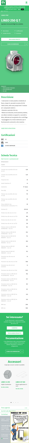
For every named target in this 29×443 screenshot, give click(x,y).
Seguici (3, 419)
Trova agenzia (14, 408)
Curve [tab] (3, 164)
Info (19, 9)
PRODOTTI (3, 86)
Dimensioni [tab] (4, 162)
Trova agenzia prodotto (14, 39)
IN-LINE (4, 91)
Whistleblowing (5, 420)
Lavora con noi (9, 419)
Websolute (4, 438)
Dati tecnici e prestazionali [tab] (9, 159)
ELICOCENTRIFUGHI (7, 89)
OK (22, 9)
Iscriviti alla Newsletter (14, 411)
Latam (2, 429)
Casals (7, 429)
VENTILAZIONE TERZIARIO (9, 88)
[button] (14, 44)
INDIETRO (5, 11)
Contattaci (14, 328)
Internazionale (4, 428)
